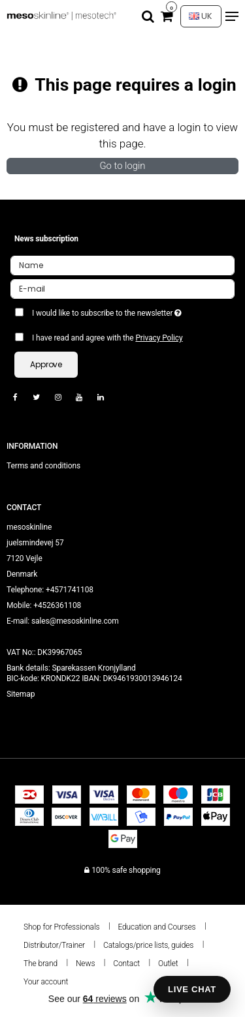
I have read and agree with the (107, 337)
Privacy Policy (158, 337)
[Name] (122, 264)
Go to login (122, 166)
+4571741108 (69, 589)
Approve (46, 364)
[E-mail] (122, 288)
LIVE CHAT (192, 989)
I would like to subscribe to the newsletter (116, 310)
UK (200, 16)
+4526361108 (57, 605)
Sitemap (21, 694)
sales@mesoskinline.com (75, 621)
